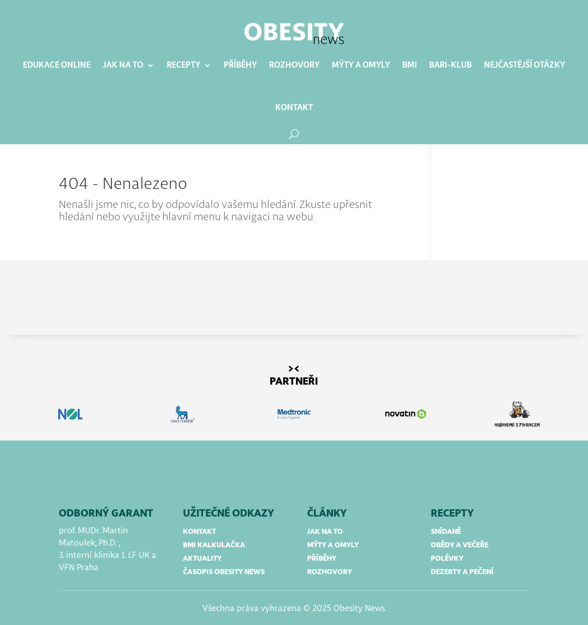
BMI (409, 65)
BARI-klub (450, 65)
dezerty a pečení (462, 572)
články (327, 514)
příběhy (321, 558)
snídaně (446, 532)
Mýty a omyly (361, 65)
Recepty (183, 65)
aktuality (202, 558)
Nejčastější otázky (524, 65)
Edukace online (57, 65)
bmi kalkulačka (214, 545)
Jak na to (123, 65)
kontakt (199, 532)
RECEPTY (452, 514)
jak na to (325, 532)
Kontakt (294, 108)
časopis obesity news (224, 572)
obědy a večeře (459, 545)
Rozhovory (294, 65)
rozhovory (329, 572)
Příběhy (240, 65)
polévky (447, 558)
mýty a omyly (333, 545)
